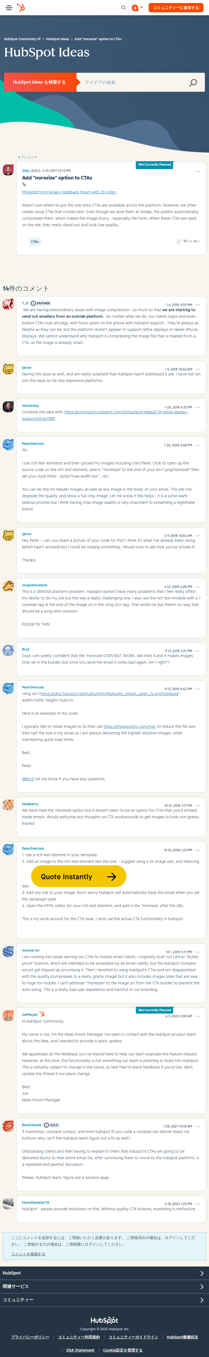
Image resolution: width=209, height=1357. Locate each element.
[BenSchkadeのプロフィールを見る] (31, 1124)
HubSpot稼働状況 (182, 1337)
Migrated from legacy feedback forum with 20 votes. (69, 192)
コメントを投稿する (28, 1254)
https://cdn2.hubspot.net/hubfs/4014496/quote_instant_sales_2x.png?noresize (109, 693)
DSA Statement (80, 1350)
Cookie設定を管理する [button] (123, 1350)
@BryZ (28, 779)
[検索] (140, 82)
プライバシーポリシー (30, 1337)
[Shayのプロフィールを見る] (26, 170)
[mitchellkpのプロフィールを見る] (30, 405)
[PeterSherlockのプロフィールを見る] (33, 443)
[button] (197, 171)
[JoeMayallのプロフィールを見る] (30, 1014)
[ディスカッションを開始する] (137, 7)
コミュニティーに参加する (176, 7)
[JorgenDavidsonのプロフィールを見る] (34, 584)
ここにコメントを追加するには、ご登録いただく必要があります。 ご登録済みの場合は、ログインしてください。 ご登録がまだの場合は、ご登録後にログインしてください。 (103, 1241)
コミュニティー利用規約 (79, 1337)
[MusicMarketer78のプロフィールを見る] (35, 1202)
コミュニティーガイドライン (133, 1337)
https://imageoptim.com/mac (130, 726)
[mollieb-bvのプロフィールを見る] (30, 949)
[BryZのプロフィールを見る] (25, 648)
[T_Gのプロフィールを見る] (25, 302)
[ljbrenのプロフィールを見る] (26, 367)
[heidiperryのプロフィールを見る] (30, 803)
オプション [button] (25, 157)
